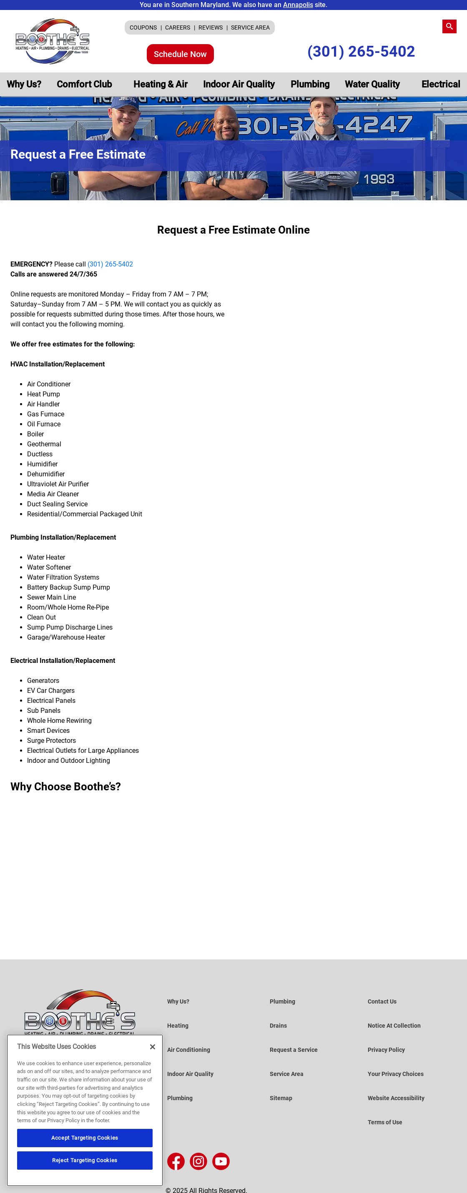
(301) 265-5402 (110, 264)
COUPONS (144, 27)
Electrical (441, 84)
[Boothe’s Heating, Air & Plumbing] (53, 41)
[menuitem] (145, 27)
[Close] (152, 1047)
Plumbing (310, 84)
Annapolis (298, 5)
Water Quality (373, 84)
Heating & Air (160, 84)
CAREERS (178, 27)
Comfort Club (85, 84)
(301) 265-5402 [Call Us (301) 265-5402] (361, 52)
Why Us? (24, 84)
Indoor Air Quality (239, 84)
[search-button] (449, 26)
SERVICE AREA (250, 27)
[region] (85, 1110)
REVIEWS (211, 27)
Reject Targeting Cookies (85, 1160)
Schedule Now (180, 54)
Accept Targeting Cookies (84, 1138)
